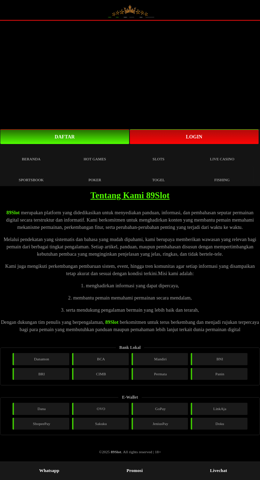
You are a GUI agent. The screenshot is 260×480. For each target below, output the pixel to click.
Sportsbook (31, 175)
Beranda (31, 154)
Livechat (215, 470)
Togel (158, 175)
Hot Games (95, 154)
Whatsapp (46, 470)
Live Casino (222, 154)
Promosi (131, 470)
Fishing (222, 175)
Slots (158, 154)
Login (194, 136)
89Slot (13, 212)
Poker (94, 175)
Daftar (65, 136)
